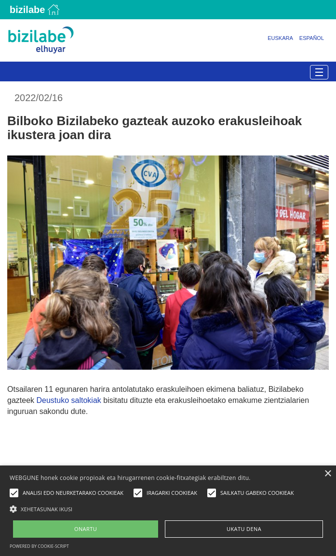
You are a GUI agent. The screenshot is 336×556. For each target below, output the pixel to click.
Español (311, 38)
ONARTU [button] (85, 528)
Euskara (280, 38)
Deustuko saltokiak (68, 400)
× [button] (327, 474)
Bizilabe (27, 9)
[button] (168, 508)
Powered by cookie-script (39, 546)
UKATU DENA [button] (244, 528)
